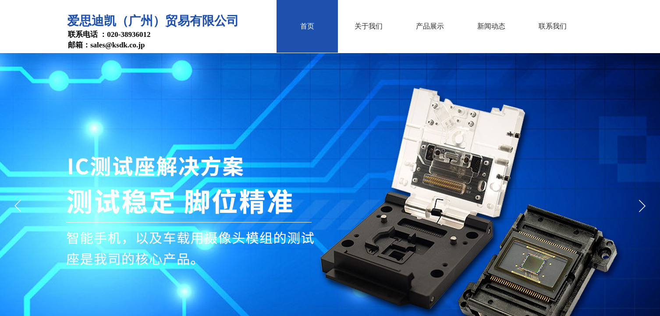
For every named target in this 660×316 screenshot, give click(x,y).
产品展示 (430, 26)
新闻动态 (491, 26)
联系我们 (553, 26)
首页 (307, 26)
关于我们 (369, 26)
